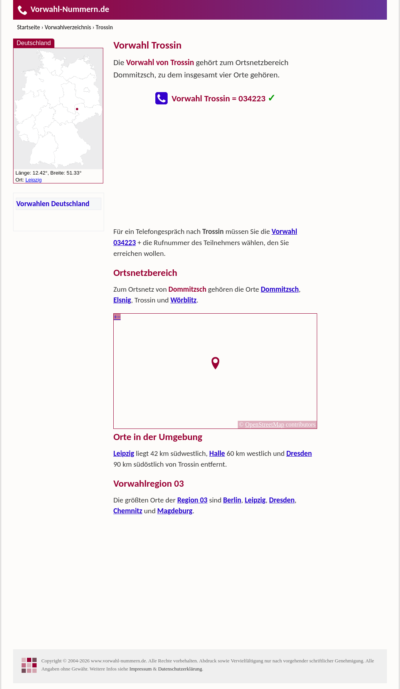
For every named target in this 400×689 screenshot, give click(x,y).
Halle (217, 453)
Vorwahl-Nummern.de (63, 9)
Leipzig (123, 453)
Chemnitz (127, 510)
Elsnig (122, 300)
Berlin (232, 500)
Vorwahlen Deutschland (52, 203)
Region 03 (192, 500)
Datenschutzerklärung (180, 669)
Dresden (299, 453)
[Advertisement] (215, 168)
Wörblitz (183, 300)
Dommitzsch (280, 289)
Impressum (140, 669)
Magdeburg (174, 510)
